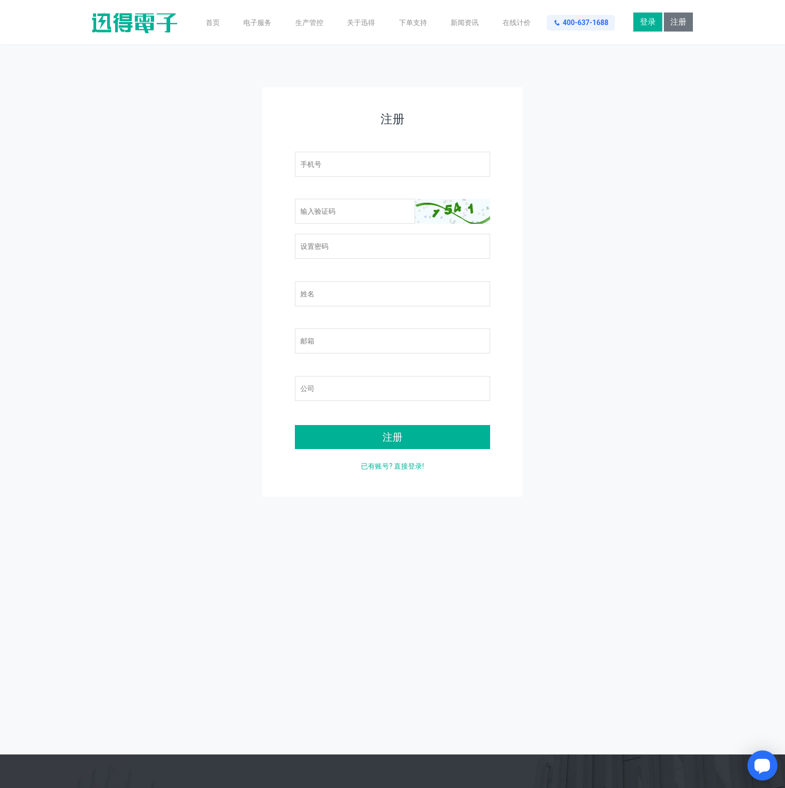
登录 (648, 22)
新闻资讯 (465, 23)
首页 (213, 23)
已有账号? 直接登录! (392, 466)
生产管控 (309, 23)
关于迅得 (361, 23)
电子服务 (257, 23)
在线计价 (517, 23)
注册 (678, 22)
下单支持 (413, 23)
